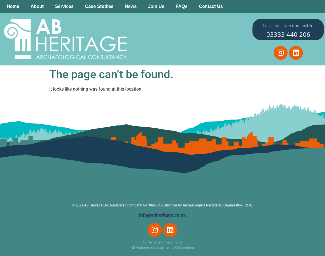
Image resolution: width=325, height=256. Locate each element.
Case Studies (99, 6)
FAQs (182, 6)
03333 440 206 (288, 34)
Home (13, 6)
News (131, 6)
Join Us (156, 6)
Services (64, 6)
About (37, 6)
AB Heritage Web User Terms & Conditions (163, 248)
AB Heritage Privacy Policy (162, 243)
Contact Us (211, 6)
